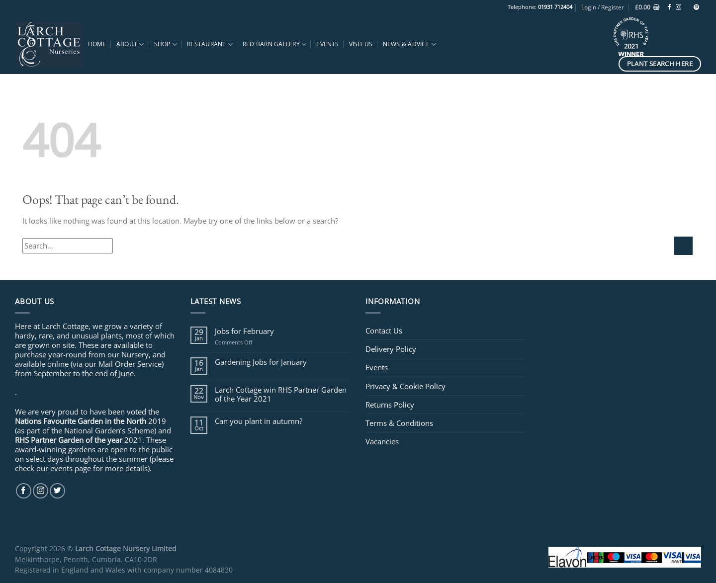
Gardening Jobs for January (261, 361)
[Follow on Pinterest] (696, 7)
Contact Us (383, 330)
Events (327, 44)
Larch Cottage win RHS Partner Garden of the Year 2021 (281, 394)
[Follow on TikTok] (687, 7)
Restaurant (210, 44)
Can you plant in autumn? (258, 420)
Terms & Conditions (399, 423)
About (130, 44)
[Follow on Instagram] (678, 7)
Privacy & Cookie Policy (405, 386)
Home (97, 44)
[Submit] (683, 246)
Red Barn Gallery (274, 44)
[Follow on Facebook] (669, 7)
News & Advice (410, 44)
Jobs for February (244, 331)
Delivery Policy (390, 349)
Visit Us (361, 44)
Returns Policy (389, 405)
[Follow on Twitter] (57, 491)
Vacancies (382, 441)
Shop (165, 44)
